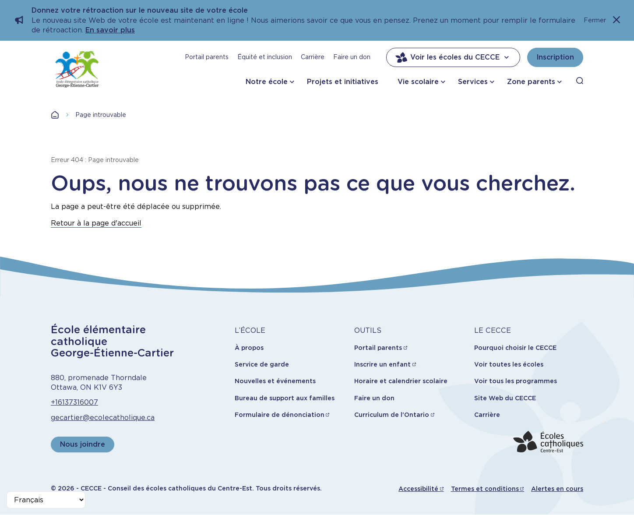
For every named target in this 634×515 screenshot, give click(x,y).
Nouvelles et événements (275, 380)
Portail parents (207, 56)
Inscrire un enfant (382, 364)
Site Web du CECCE (505, 398)
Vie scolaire (418, 82)
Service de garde (262, 364)
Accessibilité (418, 488)
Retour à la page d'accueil (96, 223)
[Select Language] (46, 499)
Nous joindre (82, 444)
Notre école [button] (267, 82)
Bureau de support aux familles (285, 398)
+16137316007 (74, 402)
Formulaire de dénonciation (279, 414)
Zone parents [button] (531, 82)
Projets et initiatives (342, 82)
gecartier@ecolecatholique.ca (103, 417)
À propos (249, 347)
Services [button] (473, 82)
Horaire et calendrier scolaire (400, 380)
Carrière (312, 56)
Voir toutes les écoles (508, 364)
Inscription (555, 57)
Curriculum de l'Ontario (391, 414)
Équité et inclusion (264, 56)
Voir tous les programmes (515, 380)
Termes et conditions (485, 488)
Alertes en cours (557, 488)
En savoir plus (110, 30)
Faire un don (351, 56)
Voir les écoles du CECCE (453, 57)
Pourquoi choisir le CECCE (515, 347)
